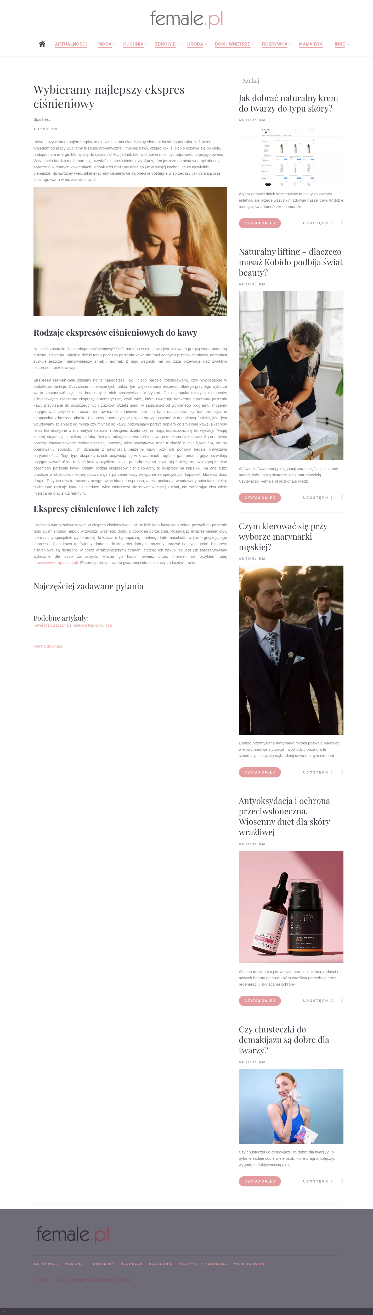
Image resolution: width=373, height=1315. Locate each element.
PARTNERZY (103, 1263)
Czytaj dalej (260, 223)
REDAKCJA (132, 1263)
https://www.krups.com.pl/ (55, 562)
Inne (340, 44)
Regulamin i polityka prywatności (189, 1263)
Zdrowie (165, 44)
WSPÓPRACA (46, 1263)
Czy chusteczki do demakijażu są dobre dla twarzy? (284, 1039)
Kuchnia (133, 44)
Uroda (195, 44)
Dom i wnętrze (232, 44)
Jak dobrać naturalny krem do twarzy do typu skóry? (288, 103)
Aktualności (71, 44)
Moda (105, 44)
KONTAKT (74, 1263)
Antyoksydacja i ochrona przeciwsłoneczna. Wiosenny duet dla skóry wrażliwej (284, 816)
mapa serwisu (249, 1263)
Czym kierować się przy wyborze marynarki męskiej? (283, 536)
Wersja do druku (47, 646)
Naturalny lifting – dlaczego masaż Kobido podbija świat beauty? (291, 262)
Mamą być (311, 44)
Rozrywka (275, 44)
